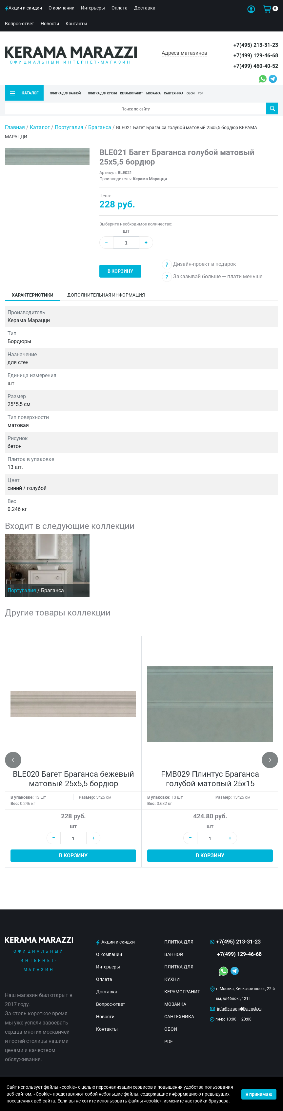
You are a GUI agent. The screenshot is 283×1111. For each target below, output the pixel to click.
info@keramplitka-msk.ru (239, 1008)
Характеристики (32, 295)
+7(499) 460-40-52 (255, 66)
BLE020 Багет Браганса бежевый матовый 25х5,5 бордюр (73, 779)
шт (126, 231)
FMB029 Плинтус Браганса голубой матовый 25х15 (210, 779)
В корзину (120, 271)
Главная (15, 127)
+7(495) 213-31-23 (255, 45)
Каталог (40, 127)
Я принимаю (259, 1094)
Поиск (272, 108)
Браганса (100, 127)
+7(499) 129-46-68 (255, 55)
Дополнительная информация (106, 295)
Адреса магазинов (184, 53)
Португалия (70, 127)
